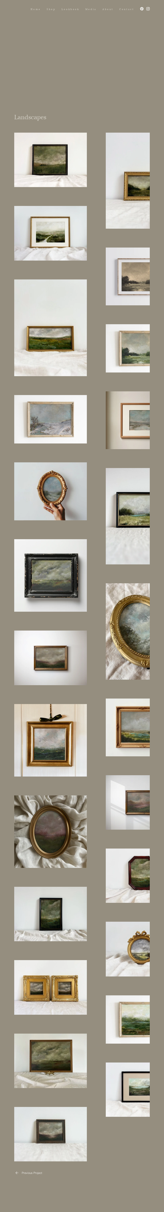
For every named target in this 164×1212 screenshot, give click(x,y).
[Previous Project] (28, 1173)
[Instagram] (148, 9)
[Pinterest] (142, 9)
